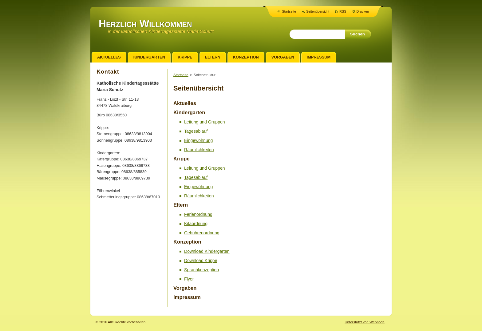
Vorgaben (184, 288)
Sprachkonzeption (201, 269)
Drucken (363, 11)
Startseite (180, 75)
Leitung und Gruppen (204, 121)
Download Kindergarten (207, 251)
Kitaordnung (195, 223)
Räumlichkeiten (199, 149)
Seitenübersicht (317, 11)
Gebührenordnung (201, 232)
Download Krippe (200, 260)
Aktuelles (184, 103)
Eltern (180, 205)
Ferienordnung (198, 214)
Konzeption (187, 242)
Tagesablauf (195, 131)
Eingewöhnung (198, 140)
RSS (342, 11)
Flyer (189, 279)
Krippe (181, 159)
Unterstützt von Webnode (365, 322)
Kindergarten (189, 112)
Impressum (187, 297)
